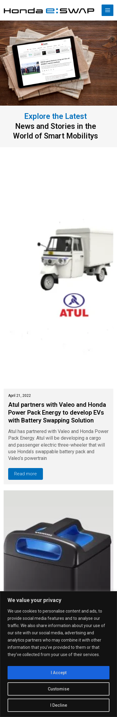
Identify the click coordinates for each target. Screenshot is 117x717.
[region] (58, 654)
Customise (58, 689)
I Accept (59, 672)
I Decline (58, 705)
